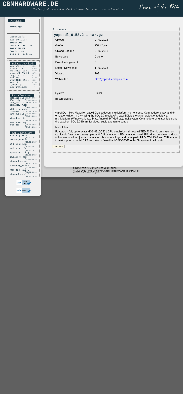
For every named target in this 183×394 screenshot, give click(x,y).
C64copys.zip (17, 126)
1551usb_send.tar (19, 155)
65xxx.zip (15, 109)
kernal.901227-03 (19, 79)
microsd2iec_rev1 (19, 181)
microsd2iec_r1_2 (19, 196)
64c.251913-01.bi (19, 76)
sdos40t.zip (16, 73)
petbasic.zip (17, 107)
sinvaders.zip (17, 131)
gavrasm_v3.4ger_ (19, 176)
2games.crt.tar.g (19, 171)
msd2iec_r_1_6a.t (19, 165)
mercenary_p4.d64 (19, 186)
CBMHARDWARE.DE (30, 5)
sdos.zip (14, 84)
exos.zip (14, 90)
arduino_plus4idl (19, 150)
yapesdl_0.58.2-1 (19, 191)
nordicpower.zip (19, 115)
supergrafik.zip (19, 95)
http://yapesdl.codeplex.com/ (111, 80)
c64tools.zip (17, 123)
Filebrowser (59, 29)
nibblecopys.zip (19, 120)
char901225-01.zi (19, 87)
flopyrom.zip (17, 81)
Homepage (15, 27)
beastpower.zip (18, 136)
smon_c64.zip (17, 70)
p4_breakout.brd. (19, 160)
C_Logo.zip (16, 93)
